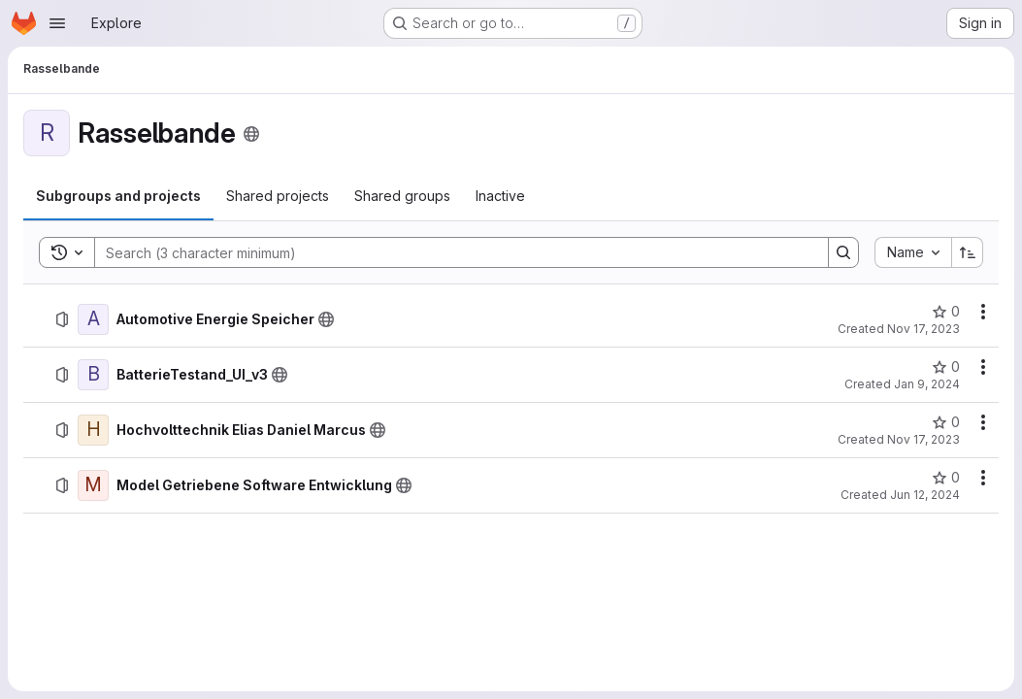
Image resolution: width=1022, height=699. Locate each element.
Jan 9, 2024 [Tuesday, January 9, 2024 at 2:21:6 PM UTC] (927, 384)
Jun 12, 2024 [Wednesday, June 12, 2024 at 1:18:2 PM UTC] (925, 494)
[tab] (118, 196)
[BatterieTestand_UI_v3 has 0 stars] (946, 367)
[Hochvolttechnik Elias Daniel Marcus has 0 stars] (946, 422)
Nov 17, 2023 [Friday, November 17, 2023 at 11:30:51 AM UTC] (923, 328)
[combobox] (912, 252)
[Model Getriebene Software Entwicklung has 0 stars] (946, 477)
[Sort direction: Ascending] (967, 252)
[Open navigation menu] (57, 23)
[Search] (452, 252)
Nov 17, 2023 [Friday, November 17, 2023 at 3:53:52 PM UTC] (923, 439)
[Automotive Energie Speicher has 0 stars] (946, 311)
